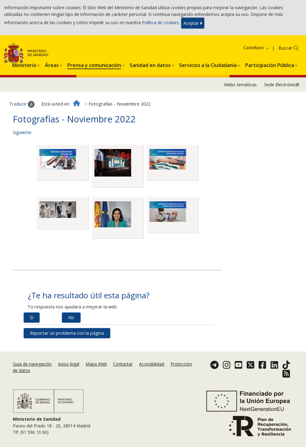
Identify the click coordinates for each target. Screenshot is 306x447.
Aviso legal (68, 364)
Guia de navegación (32, 364)
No (71, 317)
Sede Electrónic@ (281, 85)
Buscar (285, 48)
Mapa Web (96, 364)
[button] (24, 64)
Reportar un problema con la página (67, 333)
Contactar (123, 364)
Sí (31, 317)
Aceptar (192, 23)
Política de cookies (160, 22)
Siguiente (22, 132)
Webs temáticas (240, 85)
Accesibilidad (151, 364)
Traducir (22, 104)
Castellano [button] (256, 47)
